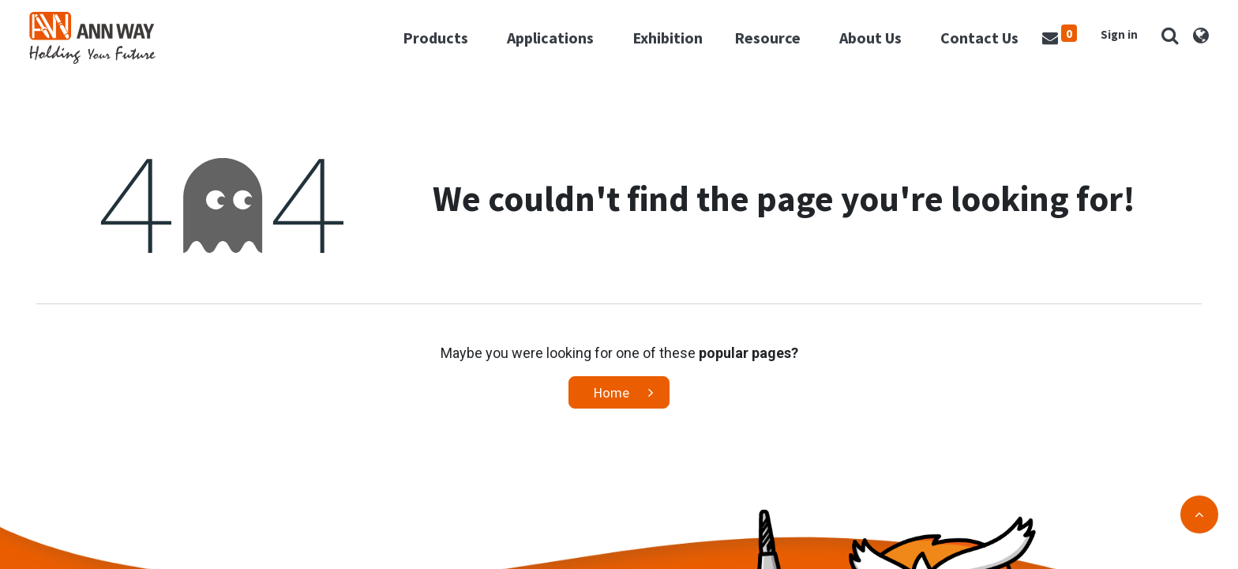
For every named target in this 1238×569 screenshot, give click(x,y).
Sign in (1112, 39)
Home (611, 403)
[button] (1163, 41)
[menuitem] (660, 43)
